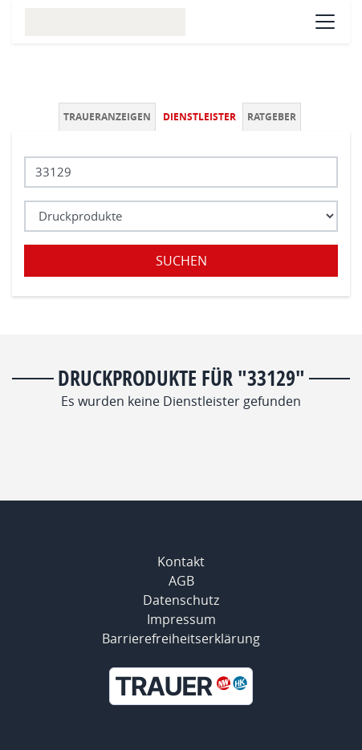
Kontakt (181, 561)
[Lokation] (181, 172)
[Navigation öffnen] (325, 21)
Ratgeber (271, 117)
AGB (181, 581)
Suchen (181, 261)
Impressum (181, 619)
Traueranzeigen (107, 117)
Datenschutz (181, 600)
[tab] (108, 117)
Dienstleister (199, 117)
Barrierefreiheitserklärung (181, 638)
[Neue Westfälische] (181, 686)
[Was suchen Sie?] (181, 216)
